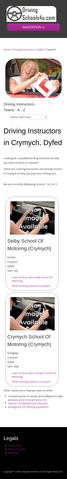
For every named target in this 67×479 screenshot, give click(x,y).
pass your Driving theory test (29, 399)
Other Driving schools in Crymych (31, 286)
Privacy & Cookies (17, 449)
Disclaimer (13, 452)
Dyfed (40, 49)
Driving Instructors (23, 49)
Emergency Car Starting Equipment (28, 407)
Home (7, 49)
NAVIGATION (33, 27)
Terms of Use (14, 445)
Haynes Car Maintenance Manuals (28, 403)
